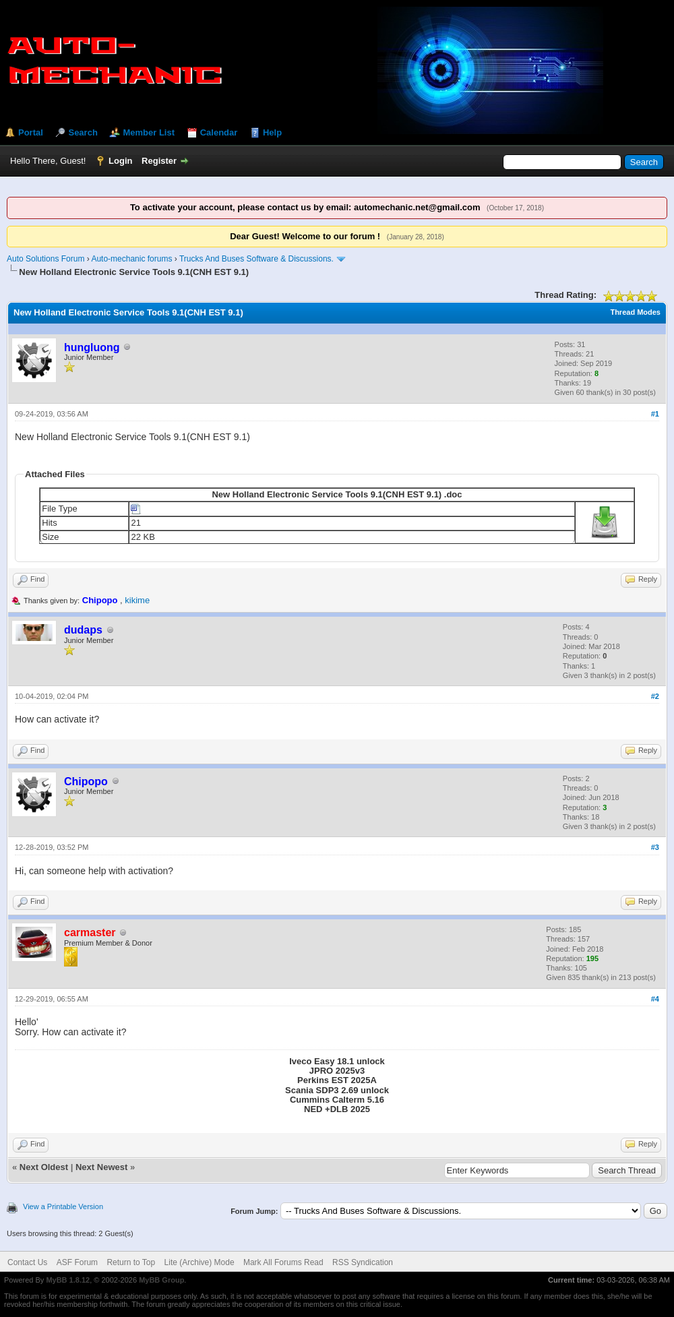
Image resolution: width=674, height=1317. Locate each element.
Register (159, 161)
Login (120, 161)
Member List (149, 132)
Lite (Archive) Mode (199, 1262)
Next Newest (101, 1167)
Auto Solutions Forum (45, 259)
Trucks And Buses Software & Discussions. (256, 259)
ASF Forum (77, 1262)
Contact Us (27, 1262)
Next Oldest (44, 1167)
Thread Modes (635, 312)
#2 (655, 696)
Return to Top (130, 1262)
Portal (30, 132)
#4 (655, 999)
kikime (137, 600)
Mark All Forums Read (283, 1262)
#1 (655, 414)
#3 (655, 847)
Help (272, 132)
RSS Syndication (362, 1262)
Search (82, 132)
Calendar (219, 132)
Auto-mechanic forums (131, 259)
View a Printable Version (63, 1206)
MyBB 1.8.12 (68, 1280)
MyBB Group (161, 1280)
